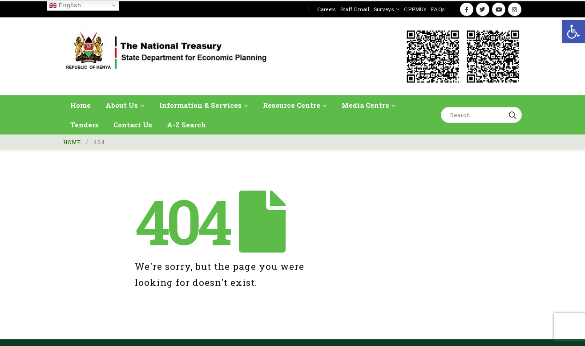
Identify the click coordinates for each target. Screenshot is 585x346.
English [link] (65, 5)
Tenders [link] (84, 124)
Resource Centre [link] (291, 105)
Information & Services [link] (200, 105)
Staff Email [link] (354, 9)
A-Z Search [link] (186, 124)
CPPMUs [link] (415, 9)
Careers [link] (326, 9)
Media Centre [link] (365, 105)
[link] (573, 31)
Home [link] (80, 105)
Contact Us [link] (132, 124)
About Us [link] (121, 105)
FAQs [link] (437, 9)
